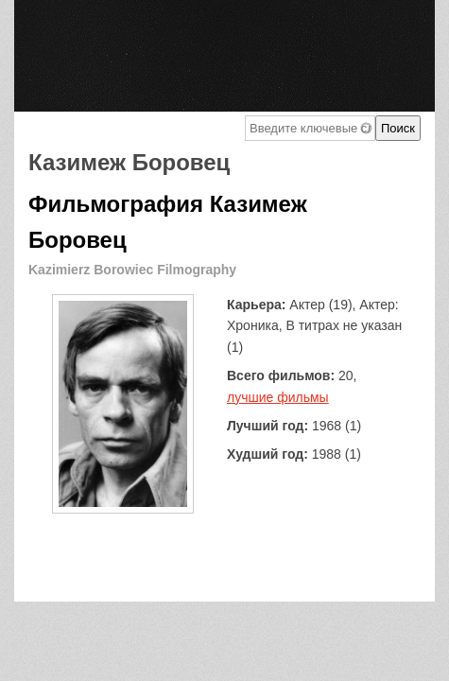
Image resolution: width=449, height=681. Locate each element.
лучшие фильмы (278, 397)
